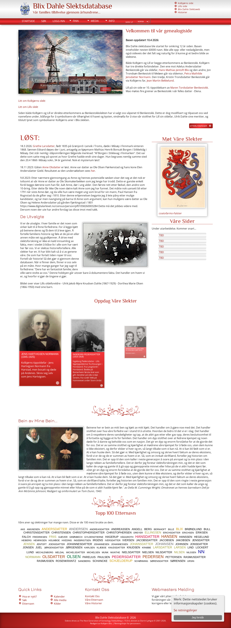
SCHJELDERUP (121, 561)
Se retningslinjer (185, 610)
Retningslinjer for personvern (127, 623)
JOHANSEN (164, 544)
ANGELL (137, 529)
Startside (28, 21)
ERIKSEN (202, 532)
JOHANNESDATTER (79, 544)
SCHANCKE (100, 561)
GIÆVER (63, 537)
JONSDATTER (199, 544)
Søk (43, 21)
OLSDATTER (53, 556)
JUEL (39, 547)
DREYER (138, 532)
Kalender (59, 596)
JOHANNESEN (101, 544)
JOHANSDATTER (141, 544)
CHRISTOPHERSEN (119, 532)
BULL (207, 529)
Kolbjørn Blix (106, 623)
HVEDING (67, 540)
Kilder (57, 603)
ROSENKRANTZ (66, 561)
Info (112, 21)
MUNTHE (115, 552)
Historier (182, 12)
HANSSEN (185, 536)
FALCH (26, 536)
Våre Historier (93, 603)
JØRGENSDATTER (54, 547)
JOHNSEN (181, 544)
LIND (191, 547)
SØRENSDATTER (159, 561)
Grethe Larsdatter (44, 146)
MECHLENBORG (44, 552)
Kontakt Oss (92, 596)
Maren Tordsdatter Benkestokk (189, 87)
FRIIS (52, 536)
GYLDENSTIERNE (93, 537)
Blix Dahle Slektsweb (189, 9)
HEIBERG (26, 540)
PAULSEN (104, 557)
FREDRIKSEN (40, 537)
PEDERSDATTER (126, 557)
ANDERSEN (78, 529)
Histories (105, 89)
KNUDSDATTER (116, 547)
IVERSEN (128, 540)
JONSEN (28, 547)
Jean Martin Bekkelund (160, 80)
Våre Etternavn (94, 600)
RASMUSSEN (45, 561)
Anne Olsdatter (51, 167)
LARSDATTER (162, 547)
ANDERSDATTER (54, 529)
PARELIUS (89, 557)
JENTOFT (42, 544)
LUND (30, 552)
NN (201, 551)
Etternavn (28, 603)
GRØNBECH (75, 537)
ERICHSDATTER (171, 532)
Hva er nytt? (29, 596)
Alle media (60, 600)
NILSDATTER (164, 552)
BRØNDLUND (193, 529)
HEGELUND (201, 536)
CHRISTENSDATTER (36, 532)
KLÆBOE (102, 547)
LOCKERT (202, 547)
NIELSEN (148, 552)
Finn (76, 21)
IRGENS (98, 540)
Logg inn (59, 21)
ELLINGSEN (153, 532)
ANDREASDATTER (99, 529)
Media (95, 21)
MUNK (105, 552)
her (93, 171)
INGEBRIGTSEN (82, 540)
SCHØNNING (141, 561)
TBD (161, 235)
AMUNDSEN (33, 529)
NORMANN (32, 557)
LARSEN (180, 547)
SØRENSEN (177, 561)
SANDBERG (84, 561)
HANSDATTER (147, 537)
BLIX (179, 529)
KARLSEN (89, 547)
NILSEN (179, 552)
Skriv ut (129, 22)
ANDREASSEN (120, 529)
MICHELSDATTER (75, 552)
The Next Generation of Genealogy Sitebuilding (101, 620)
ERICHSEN (188, 532)
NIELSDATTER (131, 552)
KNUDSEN (133, 547)
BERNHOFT (160, 529)
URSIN (190, 561)
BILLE (171, 529)
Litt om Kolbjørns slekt (31, 101)
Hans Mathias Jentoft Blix (174, 70)
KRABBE (146, 547)
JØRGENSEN (74, 547)
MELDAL (59, 552)
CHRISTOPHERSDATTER (89, 532)
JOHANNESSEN (119, 544)
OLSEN (74, 556)
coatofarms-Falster (170, 213)
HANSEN (169, 536)
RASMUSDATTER (195, 557)
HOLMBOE (54, 540)
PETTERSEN (174, 557)
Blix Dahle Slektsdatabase (72, 6)
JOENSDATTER (57, 544)
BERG (148, 529)
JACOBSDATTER (146, 540)
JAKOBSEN (183, 540)
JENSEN (29, 544)
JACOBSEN (166, 540)
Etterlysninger (198, 125)
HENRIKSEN (40, 540)
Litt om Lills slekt (28, 107)
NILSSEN (191, 552)
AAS (23, 529)
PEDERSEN (153, 556)
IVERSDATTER (112, 540)
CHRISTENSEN (61, 532)
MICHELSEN (93, 552)
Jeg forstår (198, 617)
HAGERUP (112, 536)
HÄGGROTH (126, 537)
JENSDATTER (201, 540)
